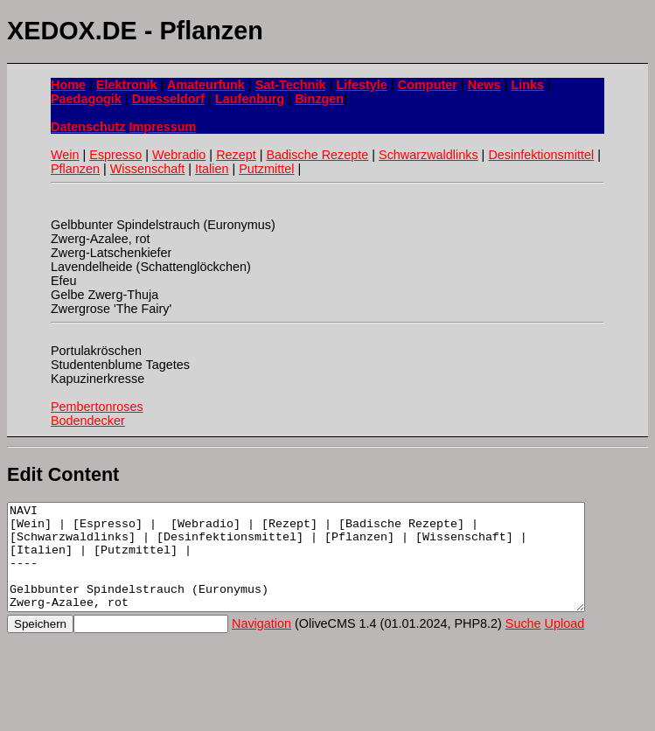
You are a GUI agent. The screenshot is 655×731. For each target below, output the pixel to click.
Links (527, 85)
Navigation (261, 644)
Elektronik (126, 85)
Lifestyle (361, 85)
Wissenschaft (147, 169)
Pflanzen (75, 169)
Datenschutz (88, 127)
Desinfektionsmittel (541, 155)
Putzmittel (266, 169)
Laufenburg (249, 99)
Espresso (115, 155)
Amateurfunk (206, 85)
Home (68, 85)
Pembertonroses (97, 407)
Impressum (163, 127)
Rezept (236, 155)
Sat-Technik (290, 85)
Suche (523, 644)
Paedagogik (86, 99)
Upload (565, 644)
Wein (65, 155)
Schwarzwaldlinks (428, 155)
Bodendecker (88, 421)
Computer (427, 85)
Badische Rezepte (317, 155)
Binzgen (319, 99)
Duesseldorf (168, 99)
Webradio (179, 155)
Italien (211, 169)
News (484, 85)
